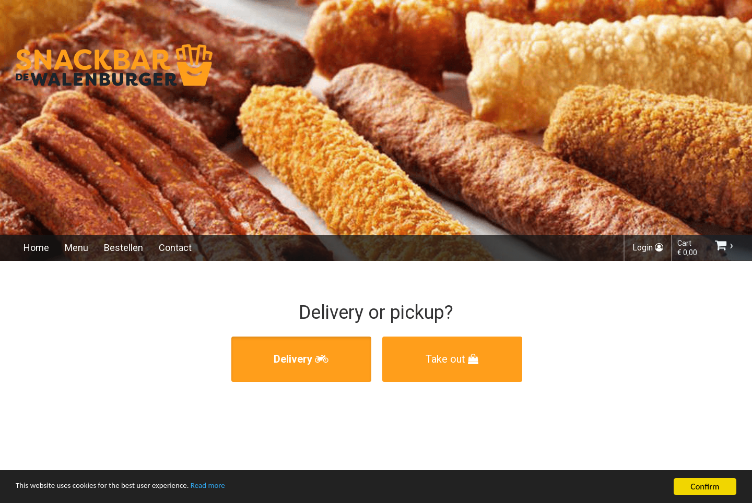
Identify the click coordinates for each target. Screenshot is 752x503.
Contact (175, 247)
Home (36, 247)
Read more (234, 488)
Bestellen (123, 247)
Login (647, 248)
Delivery (301, 359)
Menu (76, 247)
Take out (452, 359)
